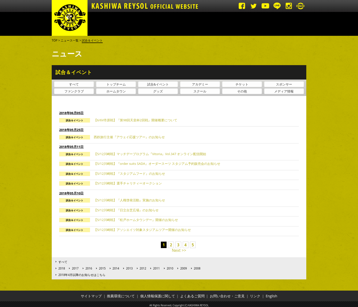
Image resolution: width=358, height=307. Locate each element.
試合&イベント (158, 84)
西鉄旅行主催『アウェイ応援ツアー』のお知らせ (129, 137)
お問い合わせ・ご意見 (227, 296)
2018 (61, 268)
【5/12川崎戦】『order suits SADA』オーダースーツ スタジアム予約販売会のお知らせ (157, 163)
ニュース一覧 (70, 40)
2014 (116, 268)
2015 (102, 268)
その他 (242, 91)
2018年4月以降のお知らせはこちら (81, 275)
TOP (54, 40)
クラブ (265, 24)
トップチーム (183, 24)
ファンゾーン (238, 24)
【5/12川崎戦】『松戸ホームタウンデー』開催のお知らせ (136, 220)
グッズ (292, 24)
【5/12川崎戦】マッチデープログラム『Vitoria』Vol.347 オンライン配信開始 (150, 154)
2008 (197, 268)
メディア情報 (284, 91)
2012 (143, 268)
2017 (75, 268)
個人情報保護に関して (157, 296)
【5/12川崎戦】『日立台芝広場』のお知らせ (126, 210)
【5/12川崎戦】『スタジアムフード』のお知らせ (129, 173)
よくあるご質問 (192, 296)
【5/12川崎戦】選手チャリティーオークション (128, 183)
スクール (199, 91)
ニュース (101, 24)
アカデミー (210, 24)
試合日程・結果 (128, 24)
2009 (183, 268)
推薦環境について (121, 296)
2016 (89, 268)
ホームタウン (116, 91)
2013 (129, 268)
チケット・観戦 (156, 24)
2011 (156, 268)
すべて (74, 84)
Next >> (179, 250)
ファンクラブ (74, 91)
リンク (255, 296)
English (271, 296)
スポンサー (284, 84)
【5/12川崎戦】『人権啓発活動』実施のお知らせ (129, 200)
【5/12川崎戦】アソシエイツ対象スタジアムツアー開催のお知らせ (142, 229)
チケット (241, 84)
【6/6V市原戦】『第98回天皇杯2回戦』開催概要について (135, 120)
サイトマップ (91, 296)
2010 (170, 268)
